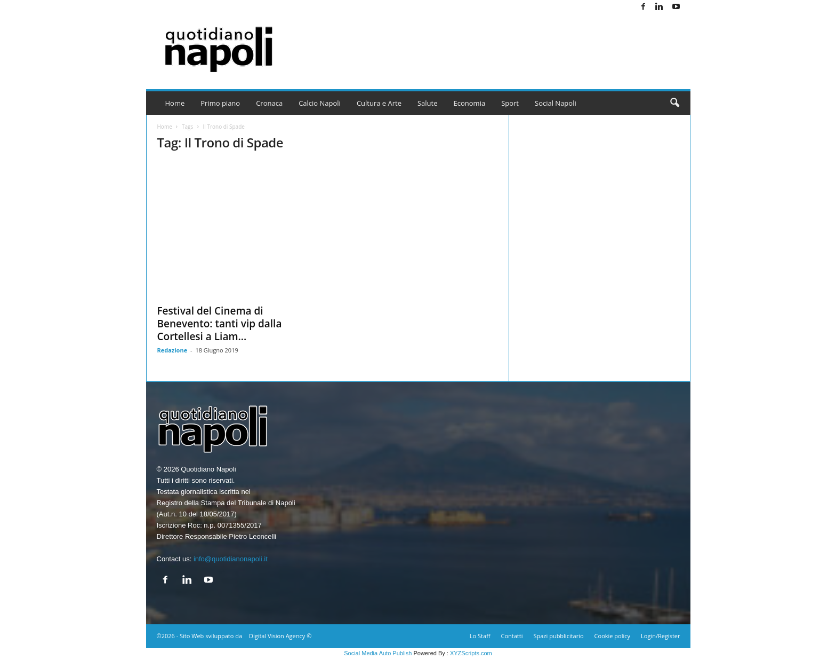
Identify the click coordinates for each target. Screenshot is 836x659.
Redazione (172, 350)
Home (175, 103)
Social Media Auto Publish (378, 653)
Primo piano (220, 103)
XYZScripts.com (471, 653)
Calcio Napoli (320, 103)
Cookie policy (612, 636)
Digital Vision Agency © (280, 636)
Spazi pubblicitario (558, 636)
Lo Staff (480, 636)
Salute (427, 103)
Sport (510, 103)
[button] (674, 103)
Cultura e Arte (379, 103)
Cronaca (269, 103)
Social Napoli (555, 103)
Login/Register (660, 636)
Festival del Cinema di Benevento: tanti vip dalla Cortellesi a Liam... (219, 323)
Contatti (512, 636)
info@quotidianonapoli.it (231, 559)
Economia (470, 103)
